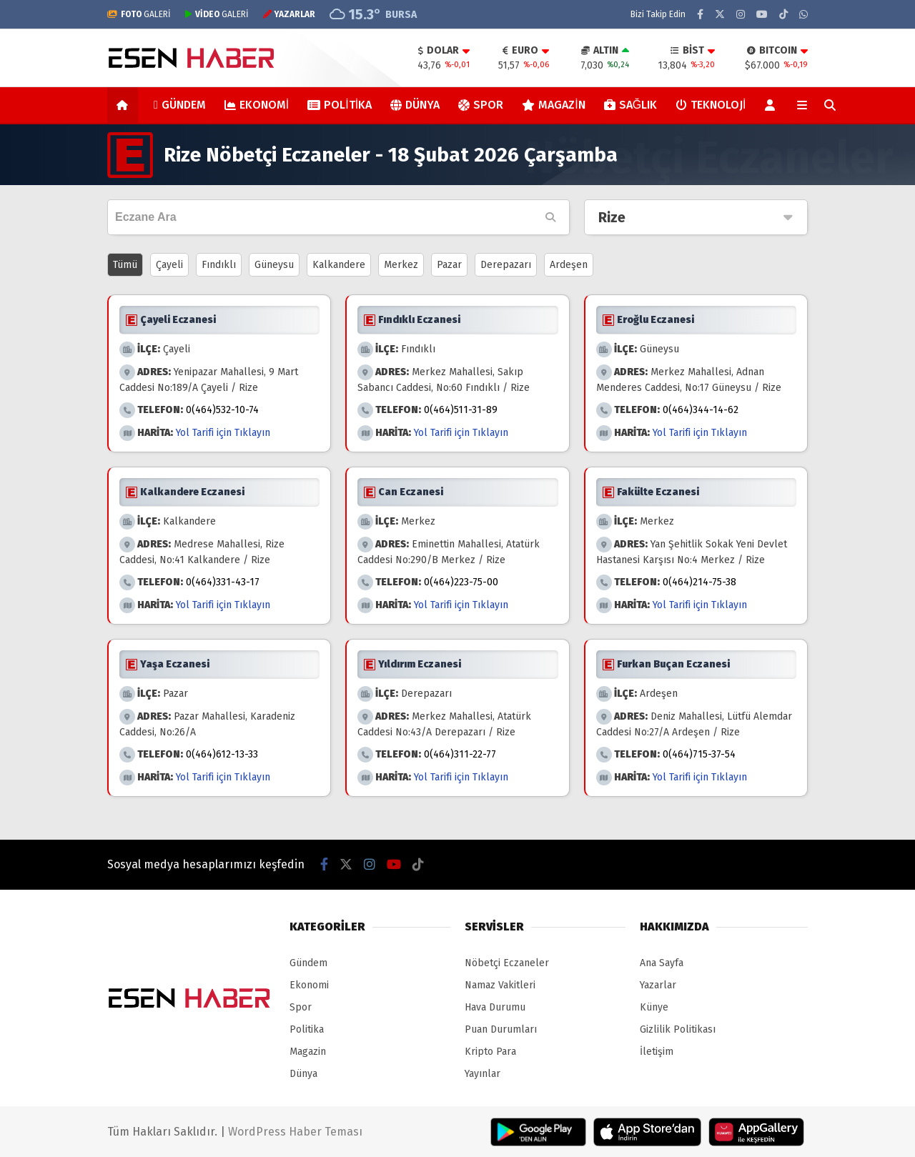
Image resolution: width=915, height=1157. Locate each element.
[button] (125, 105)
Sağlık (630, 104)
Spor (480, 104)
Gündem (180, 104)
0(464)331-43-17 (222, 582)
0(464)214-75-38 (699, 582)
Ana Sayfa (661, 963)
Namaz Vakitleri (500, 985)
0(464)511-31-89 (461, 410)
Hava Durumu (495, 1007)
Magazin (553, 104)
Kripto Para (490, 1052)
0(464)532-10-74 (222, 410)
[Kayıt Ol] (772, 105)
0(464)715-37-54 (699, 754)
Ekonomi (256, 104)
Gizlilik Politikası (678, 1029)
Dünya (415, 104)
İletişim (656, 1052)
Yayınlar (482, 1074)
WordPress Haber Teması (295, 1131)
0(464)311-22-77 (460, 754)
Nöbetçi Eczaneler (507, 963)
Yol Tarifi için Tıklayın (223, 433)
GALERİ (139, 14)
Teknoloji (711, 104)
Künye (654, 1007)
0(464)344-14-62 (700, 410)
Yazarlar (658, 985)
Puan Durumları (501, 1029)
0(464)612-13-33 (222, 754)
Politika (339, 104)
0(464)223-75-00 (461, 582)
